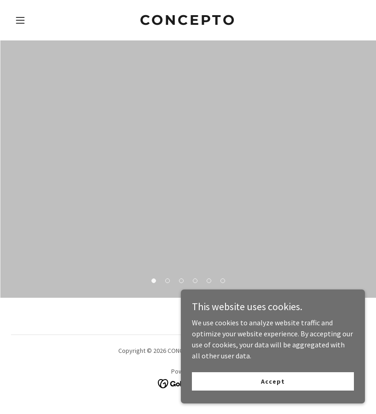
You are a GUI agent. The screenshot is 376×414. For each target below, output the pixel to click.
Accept (272, 381)
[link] (188, 22)
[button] (37, 20)
